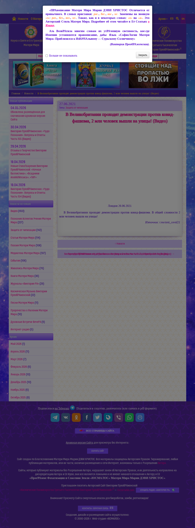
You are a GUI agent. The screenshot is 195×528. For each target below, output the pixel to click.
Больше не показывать (61, 55)
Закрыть (142, 55)
